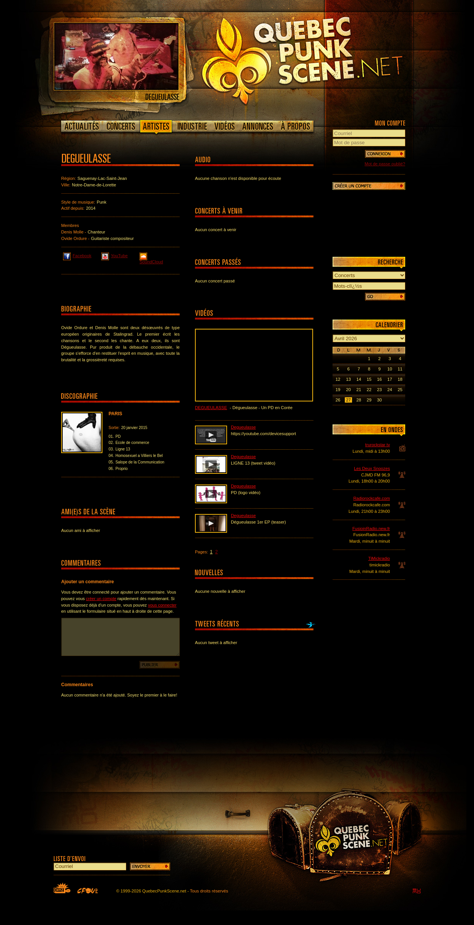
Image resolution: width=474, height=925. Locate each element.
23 (379, 389)
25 (400, 389)
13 (348, 379)
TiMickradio (379, 558)
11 (400, 369)
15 (369, 379)
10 (389, 369)
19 (338, 389)
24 (389, 389)
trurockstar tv (377, 444)
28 (358, 400)
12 (338, 379)
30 (379, 400)
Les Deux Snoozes (372, 468)
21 (358, 389)
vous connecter (162, 605)
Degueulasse (211, 407)
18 (400, 379)
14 (358, 379)
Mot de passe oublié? (385, 164)
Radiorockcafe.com (371, 498)
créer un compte (101, 598)
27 (348, 400)
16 (379, 379)
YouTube (114, 255)
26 (338, 400)
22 (369, 389)
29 (369, 400)
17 (389, 379)
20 (348, 389)
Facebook (77, 255)
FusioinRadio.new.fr (371, 528)
